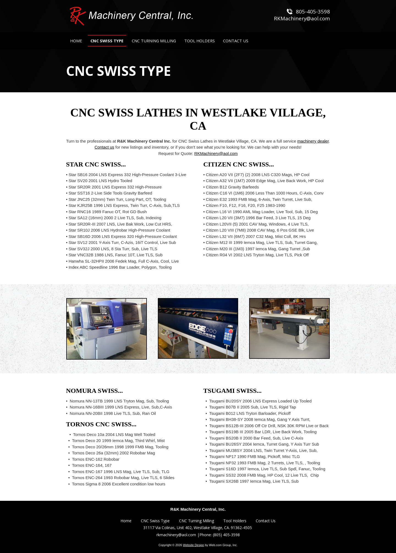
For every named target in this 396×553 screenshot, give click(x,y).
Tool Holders (234, 520)
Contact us (104, 147)
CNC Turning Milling (196, 520)
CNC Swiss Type (155, 520)
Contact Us (266, 520)
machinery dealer (313, 141)
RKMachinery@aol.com (216, 153)
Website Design (193, 545)
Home (125, 520)
